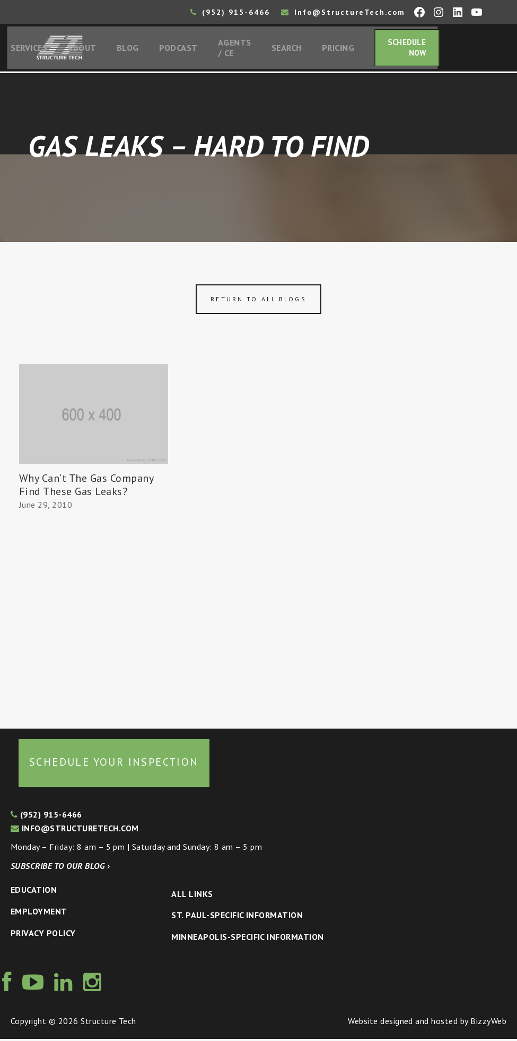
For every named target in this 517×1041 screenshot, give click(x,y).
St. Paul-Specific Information (237, 917)
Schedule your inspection (114, 764)
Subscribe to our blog (60, 868)
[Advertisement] (93, 617)
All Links (192, 896)
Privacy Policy (43, 935)
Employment (39, 913)
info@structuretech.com (75, 830)
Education (34, 892)
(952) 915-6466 (230, 12)
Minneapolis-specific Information (247, 939)
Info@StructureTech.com (343, 12)
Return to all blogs (258, 302)
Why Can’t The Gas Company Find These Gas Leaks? (86, 486)
